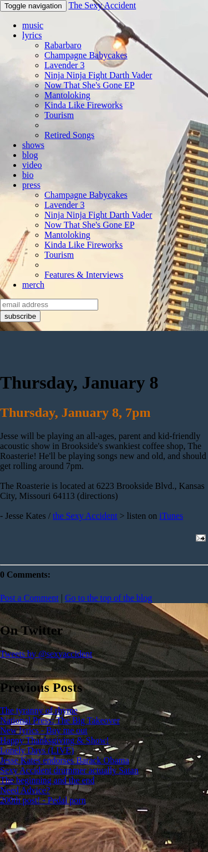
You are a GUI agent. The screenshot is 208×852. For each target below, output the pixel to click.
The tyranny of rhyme (39, 710)
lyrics (32, 35)
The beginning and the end (47, 780)
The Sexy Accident (102, 5)
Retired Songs (69, 135)
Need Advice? (25, 790)
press (31, 185)
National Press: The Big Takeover (60, 720)
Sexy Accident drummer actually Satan (69, 770)
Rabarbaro (63, 45)
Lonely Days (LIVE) (37, 750)
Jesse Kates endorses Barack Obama (64, 760)
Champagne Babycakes (86, 55)
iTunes (171, 516)
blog (30, 155)
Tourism (59, 115)
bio (27, 175)
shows (33, 145)
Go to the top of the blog (108, 598)
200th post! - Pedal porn (43, 800)
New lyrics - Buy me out (44, 730)
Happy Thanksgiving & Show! (54, 740)
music (32, 25)
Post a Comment (29, 598)
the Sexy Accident (85, 516)
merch (33, 284)
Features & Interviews (83, 274)
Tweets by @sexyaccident (46, 654)
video (32, 165)
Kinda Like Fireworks (83, 105)
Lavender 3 (64, 65)
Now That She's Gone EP (89, 85)
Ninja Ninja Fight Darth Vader (98, 75)
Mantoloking (67, 95)
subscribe (20, 316)
